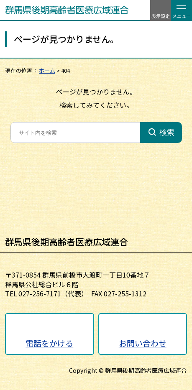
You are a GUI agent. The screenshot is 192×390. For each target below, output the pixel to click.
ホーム (47, 70)
